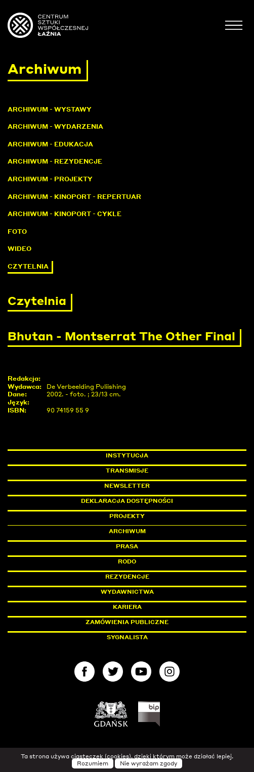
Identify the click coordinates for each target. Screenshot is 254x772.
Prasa (127, 546)
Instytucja (127, 455)
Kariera (127, 606)
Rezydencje (127, 576)
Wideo (19, 248)
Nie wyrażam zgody (148, 763)
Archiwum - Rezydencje (55, 161)
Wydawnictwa (127, 591)
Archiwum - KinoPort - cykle (64, 214)
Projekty (127, 516)
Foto (17, 231)
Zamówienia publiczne (150, 622)
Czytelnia (28, 266)
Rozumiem (92, 763)
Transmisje (170, 470)
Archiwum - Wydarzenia (55, 126)
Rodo (127, 561)
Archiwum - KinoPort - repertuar (74, 196)
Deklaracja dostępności (127, 500)
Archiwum (127, 531)
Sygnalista (127, 637)
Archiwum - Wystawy (50, 109)
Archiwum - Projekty (50, 179)
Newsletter (127, 485)
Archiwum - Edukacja (50, 144)
